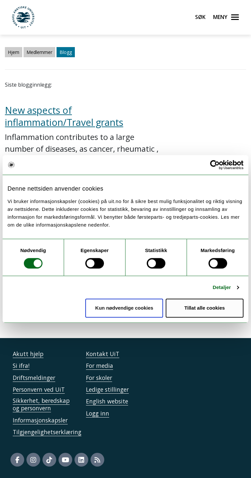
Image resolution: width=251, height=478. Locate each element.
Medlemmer (39, 52)
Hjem (13, 52)
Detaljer (222, 287)
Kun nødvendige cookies (124, 308)
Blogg (65, 52)
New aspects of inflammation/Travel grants (64, 116)
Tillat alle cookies (204, 308)
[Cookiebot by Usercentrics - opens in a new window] (214, 165)
